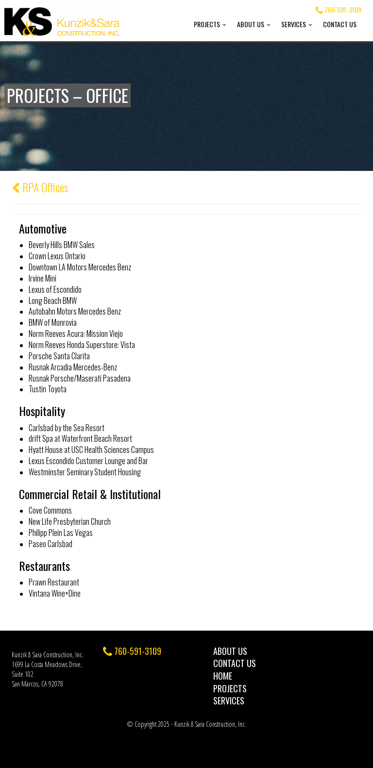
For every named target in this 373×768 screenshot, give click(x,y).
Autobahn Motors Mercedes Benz (75, 311)
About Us (254, 24)
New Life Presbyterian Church (70, 521)
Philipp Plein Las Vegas (61, 532)
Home (222, 675)
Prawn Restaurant (54, 582)
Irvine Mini (42, 278)
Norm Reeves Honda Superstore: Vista (82, 345)
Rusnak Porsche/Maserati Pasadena (80, 378)
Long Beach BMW (53, 300)
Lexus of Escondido (55, 289)
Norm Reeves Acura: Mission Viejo (76, 333)
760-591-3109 (338, 9)
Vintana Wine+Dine (55, 593)
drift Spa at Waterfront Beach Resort (80, 438)
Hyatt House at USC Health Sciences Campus (91, 449)
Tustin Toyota (48, 389)
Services (296, 24)
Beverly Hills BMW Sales (62, 244)
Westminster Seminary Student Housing (85, 472)
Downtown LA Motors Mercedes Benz (80, 267)
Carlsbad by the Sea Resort (66, 428)
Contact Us (339, 24)
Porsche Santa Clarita (59, 356)
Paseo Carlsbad (50, 544)
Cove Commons (50, 510)
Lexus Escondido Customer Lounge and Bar (88, 461)
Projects (210, 24)
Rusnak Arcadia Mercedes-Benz (73, 367)
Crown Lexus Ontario (57, 256)
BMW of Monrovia (53, 322)
